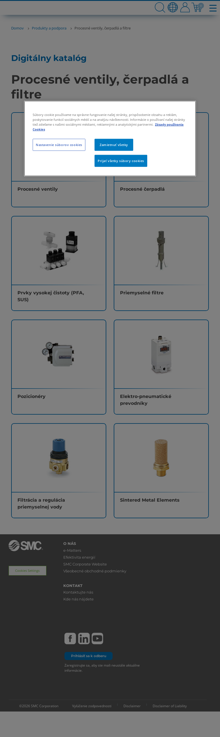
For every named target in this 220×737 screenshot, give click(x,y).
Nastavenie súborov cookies (59, 145)
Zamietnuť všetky (114, 145)
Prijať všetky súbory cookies (121, 161)
